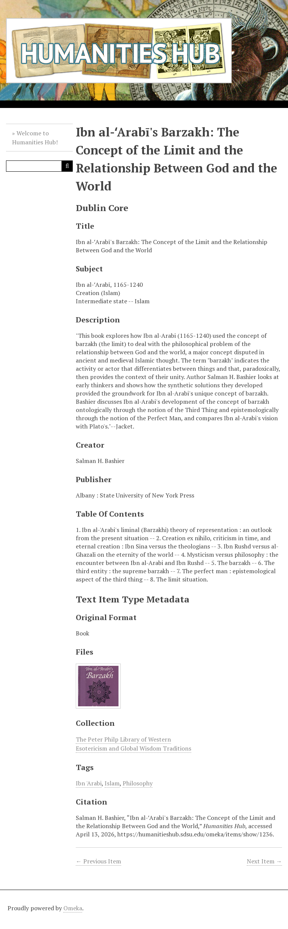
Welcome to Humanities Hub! (35, 137)
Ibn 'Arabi (89, 783)
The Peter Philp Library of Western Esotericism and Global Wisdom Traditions (133, 743)
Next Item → (264, 861)
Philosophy (138, 783)
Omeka (72, 908)
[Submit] (67, 166)
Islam (112, 783)
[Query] (39, 166)
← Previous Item (98, 861)
